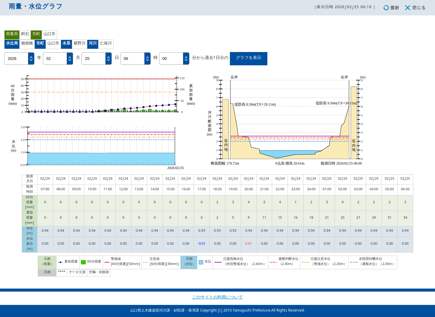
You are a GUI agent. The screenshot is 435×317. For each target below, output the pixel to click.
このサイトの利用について (217, 298)
